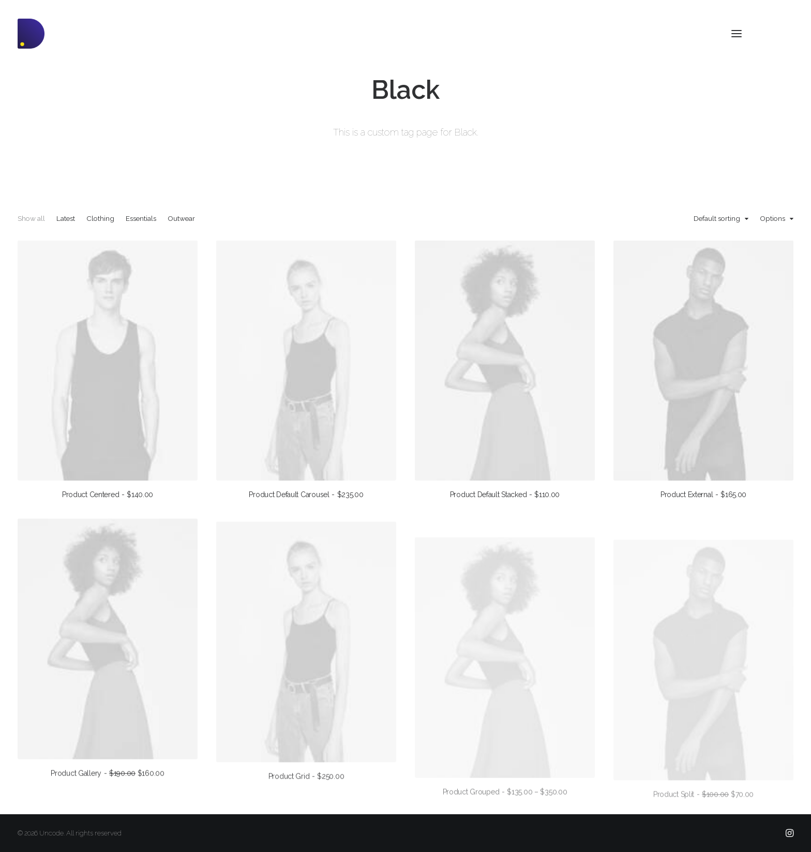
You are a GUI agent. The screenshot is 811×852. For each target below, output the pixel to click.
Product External (703, 496)
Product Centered (107, 494)
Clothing (100, 218)
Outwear (181, 218)
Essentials (141, 218)
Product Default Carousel (306, 494)
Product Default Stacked (505, 495)
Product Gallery (107, 797)
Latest (65, 218)
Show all (31, 218)
